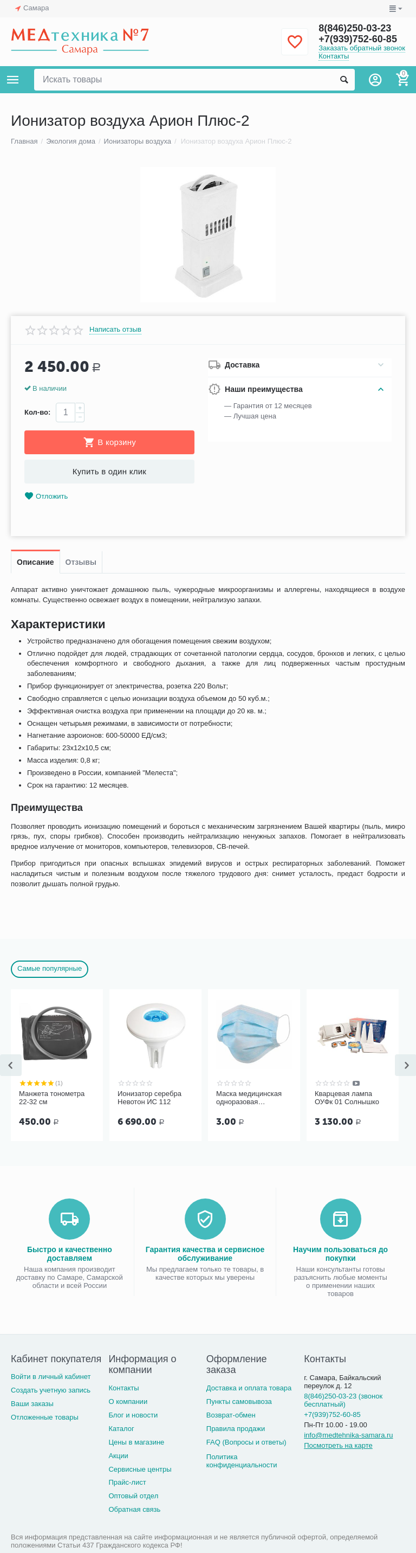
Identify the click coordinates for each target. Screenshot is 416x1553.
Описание (35, 562)
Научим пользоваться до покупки (340, 1253)
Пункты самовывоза (239, 1401)
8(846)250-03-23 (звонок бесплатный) (343, 1400)
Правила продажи (235, 1429)
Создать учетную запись (50, 1390)
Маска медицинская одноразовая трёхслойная (249, 1098)
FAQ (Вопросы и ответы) (246, 1442)
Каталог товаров (13, 79)
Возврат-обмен (231, 1415)
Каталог (121, 1429)
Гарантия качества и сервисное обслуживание (205, 1253)
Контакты (333, 56)
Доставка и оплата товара (248, 1388)
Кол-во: (37, 412)
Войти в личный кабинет (51, 1376)
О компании (127, 1401)
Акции (118, 1456)
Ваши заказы (32, 1404)
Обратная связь (134, 1509)
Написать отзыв (115, 329)
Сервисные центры (139, 1469)
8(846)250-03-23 (354, 28)
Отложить (46, 496)
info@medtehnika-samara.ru (348, 1435)
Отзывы (81, 562)
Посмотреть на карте (338, 1445)
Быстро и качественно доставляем (69, 1253)
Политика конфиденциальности (241, 1461)
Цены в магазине (136, 1442)
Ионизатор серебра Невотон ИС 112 (149, 1098)
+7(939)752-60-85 (357, 39)
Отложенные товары (45, 1417)
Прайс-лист (127, 1482)
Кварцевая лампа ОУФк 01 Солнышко (347, 1098)
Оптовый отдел (133, 1496)
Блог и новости (133, 1415)
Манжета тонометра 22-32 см (51, 1098)
